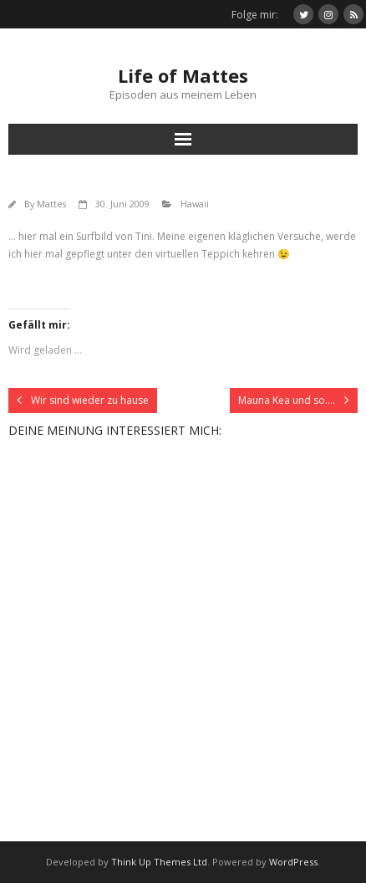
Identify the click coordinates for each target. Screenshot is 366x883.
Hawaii (194, 203)
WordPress (293, 861)
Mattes (51, 203)
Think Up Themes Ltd (159, 861)
